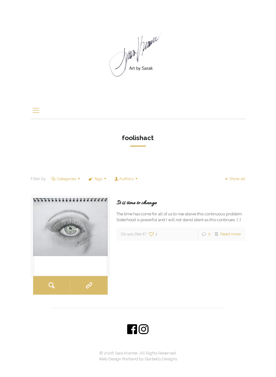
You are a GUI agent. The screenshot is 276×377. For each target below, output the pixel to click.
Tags (97, 178)
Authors (126, 178)
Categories (66, 178)
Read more (230, 234)
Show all (234, 178)
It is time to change (136, 203)
